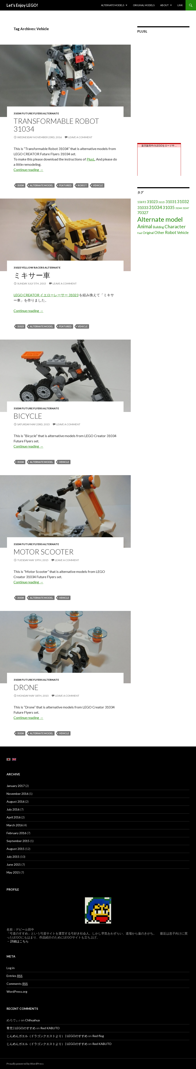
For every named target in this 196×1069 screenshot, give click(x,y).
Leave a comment (80, 137)
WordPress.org (17, 991)
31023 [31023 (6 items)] (152, 201)
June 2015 (14, 864)
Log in (11, 968)
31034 (20, 185)
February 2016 (16, 833)
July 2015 (13, 856)
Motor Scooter (44, 551)
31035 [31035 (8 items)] (169, 207)
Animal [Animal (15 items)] (144, 226)
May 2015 (13, 872)
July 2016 (13, 809)
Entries (14, 976)
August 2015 (15, 849)
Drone (26, 687)
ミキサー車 (32, 275)
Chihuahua (32, 1020)
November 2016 (17, 793)
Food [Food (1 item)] (139, 233)
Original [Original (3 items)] (148, 233)
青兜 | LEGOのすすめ (21, 1028)
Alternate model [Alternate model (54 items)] (160, 219)
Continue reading (28, 169)
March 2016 (15, 825)
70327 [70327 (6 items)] (142, 212)
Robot (82, 185)
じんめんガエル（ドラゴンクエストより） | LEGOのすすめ (47, 1036)
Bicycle (28, 416)
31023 (20, 326)
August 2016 (15, 801)
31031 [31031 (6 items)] (170, 201)
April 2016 (14, 817)
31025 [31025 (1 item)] (161, 202)
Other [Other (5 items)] (159, 232)
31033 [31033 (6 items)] (142, 207)
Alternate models (112, 5)
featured (65, 185)
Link (180, 5)
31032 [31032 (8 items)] (183, 201)
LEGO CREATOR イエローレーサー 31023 (46, 295)
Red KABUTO (50, 1028)
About (164, 5)
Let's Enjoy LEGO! (22, 5)
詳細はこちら (19, 941)
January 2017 (16, 786)
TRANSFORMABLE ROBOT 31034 (56, 125)
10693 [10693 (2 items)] (141, 202)
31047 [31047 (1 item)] (185, 208)
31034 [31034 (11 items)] (155, 207)
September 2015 (18, 841)
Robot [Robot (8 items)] (170, 232)
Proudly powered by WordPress (25, 1063)
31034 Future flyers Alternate (36, 113)
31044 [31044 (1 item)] (178, 208)
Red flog (98, 1036)
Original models (144, 5)
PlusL (91, 159)
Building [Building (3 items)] (158, 227)
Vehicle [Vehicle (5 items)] (183, 232)
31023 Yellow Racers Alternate (37, 267)
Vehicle (98, 185)
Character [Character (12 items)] (175, 226)
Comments (17, 984)
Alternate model (41, 185)
